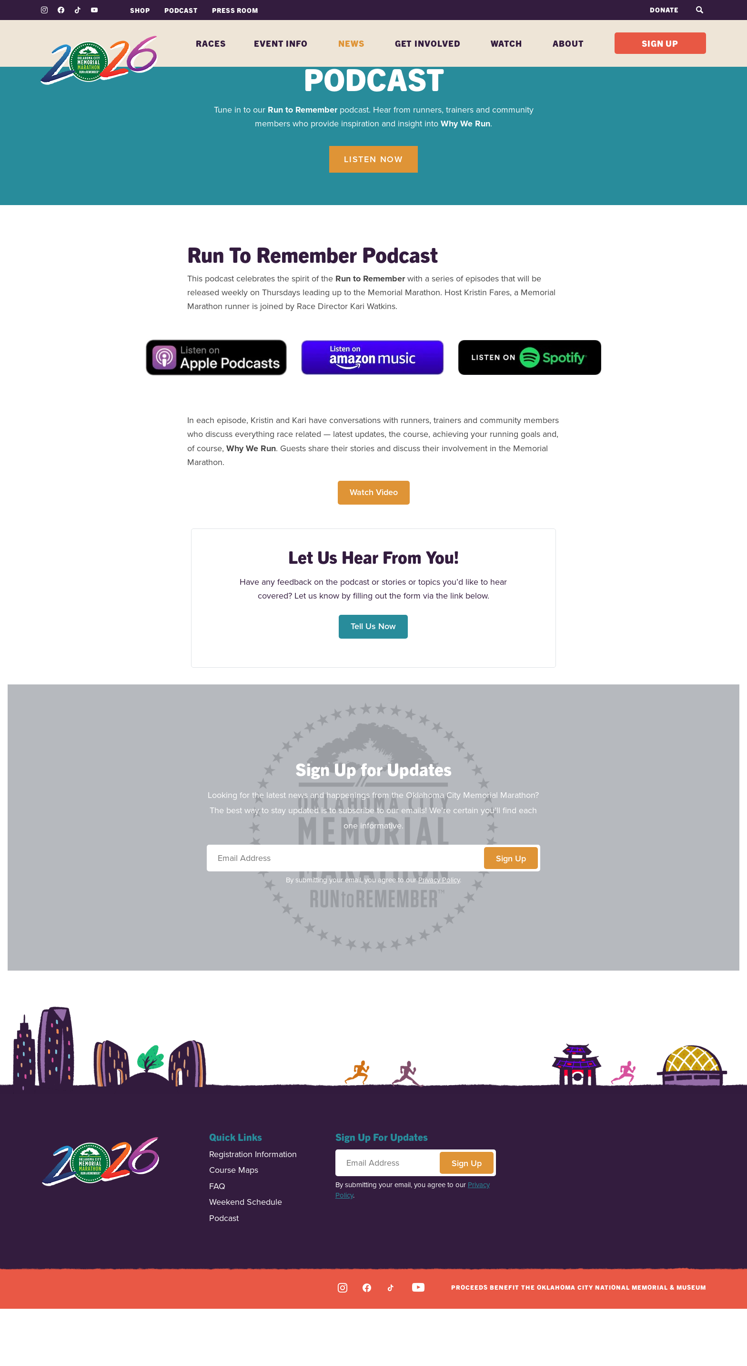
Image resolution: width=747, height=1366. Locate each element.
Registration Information (253, 1212)
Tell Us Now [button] (373, 683)
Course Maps (233, 1227)
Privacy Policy (439, 937)
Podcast (224, 1276)
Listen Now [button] (373, 216)
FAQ (217, 1244)
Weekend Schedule (245, 1259)
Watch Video (374, 549)
